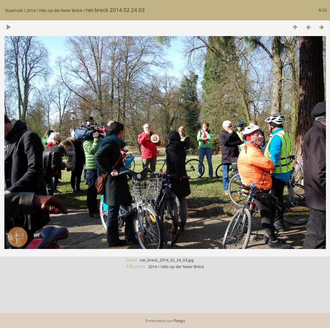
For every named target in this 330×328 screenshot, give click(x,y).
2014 (30, 10)
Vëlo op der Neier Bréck (60, 10)
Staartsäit (14, 10)
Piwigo (179, 320)
